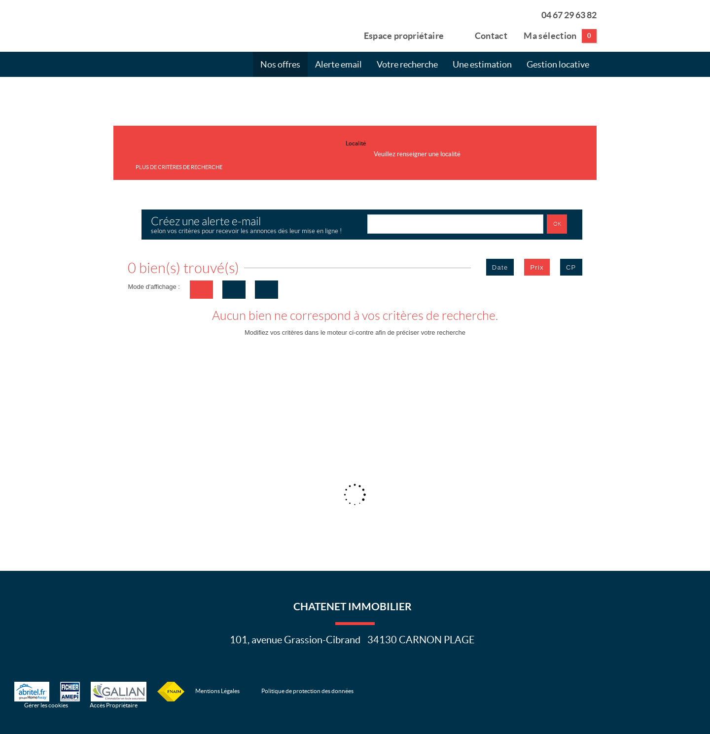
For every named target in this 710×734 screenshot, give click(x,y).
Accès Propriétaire (114, 705)
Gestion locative (558, 65)
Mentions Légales (217, 691)
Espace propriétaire (398, 35)
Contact (484, 35)
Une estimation (482, 65)
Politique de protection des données (307, 691)
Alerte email (338, 65)
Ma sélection (560, 36)
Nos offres (280, 65)
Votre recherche (407, 65)
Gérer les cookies (46, 705)
